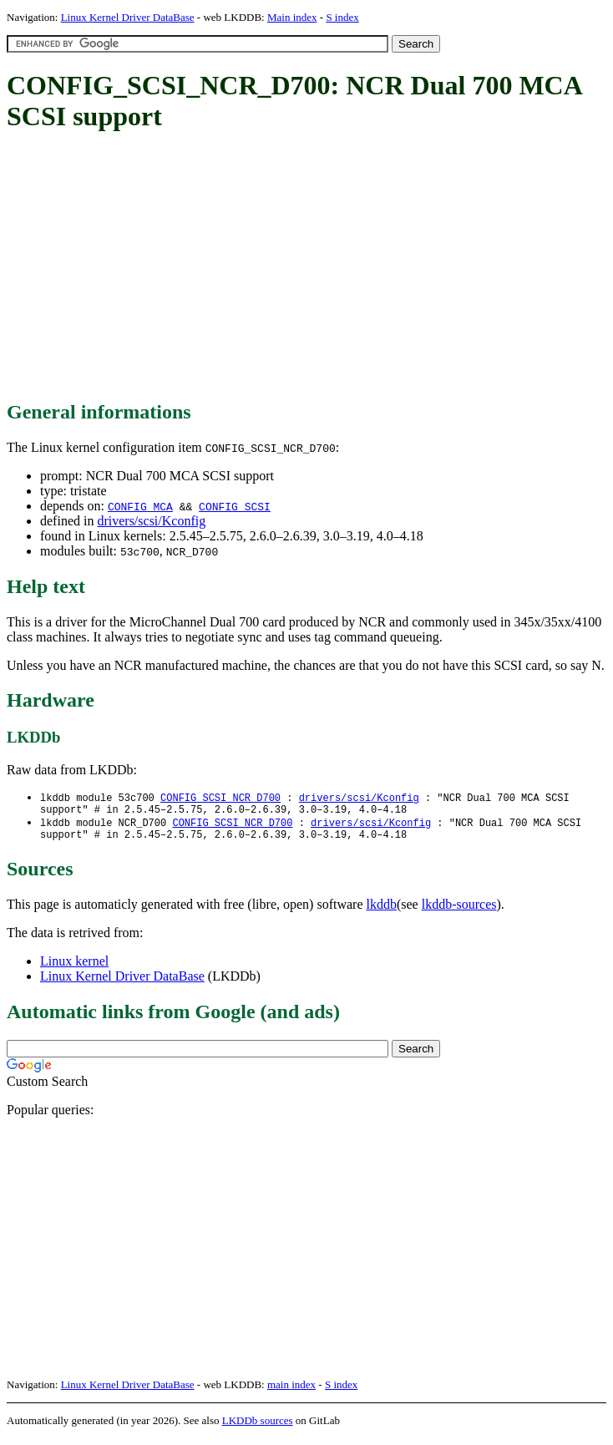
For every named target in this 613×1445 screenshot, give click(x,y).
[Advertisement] (310, 267)
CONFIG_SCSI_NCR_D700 (220, 798)
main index (291, 1391)
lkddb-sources (459, 911)
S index (342, 17)
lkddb (382, 911)
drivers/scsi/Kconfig (151, 521)
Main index (292, 17)
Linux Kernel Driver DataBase (128, 17)
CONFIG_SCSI (235, 506)
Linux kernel (74, 968)
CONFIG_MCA (140, 506)
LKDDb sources (257, 1427)
